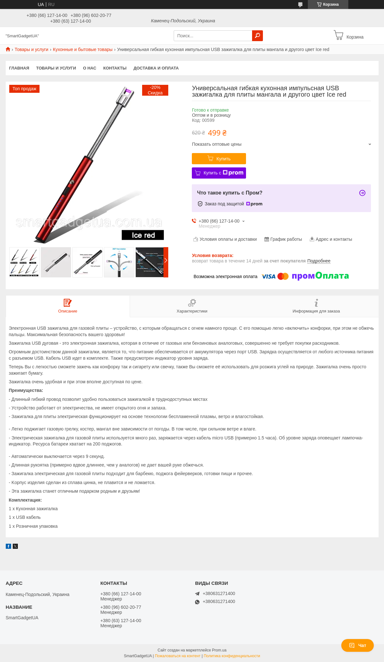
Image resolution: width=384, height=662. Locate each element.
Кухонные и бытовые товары (82, 49)
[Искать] (257, 35)
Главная (19, 68)
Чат (357, 645)
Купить (223, 158)
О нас (89, 68)
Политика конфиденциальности (232, 656)
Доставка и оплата (156, 68)
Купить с (223, 173)
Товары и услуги (31, 49)
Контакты (115, 68)
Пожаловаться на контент (177, 656)
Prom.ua (219, 650)
